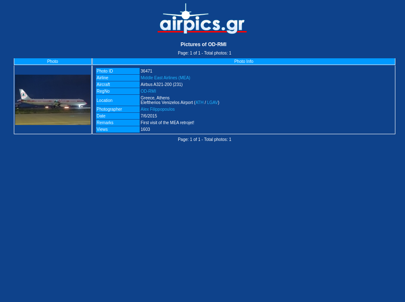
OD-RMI (148, 91)
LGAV (212, 102)
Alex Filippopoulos (158, 109)
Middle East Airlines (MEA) (165, 78)
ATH (199, 102)
